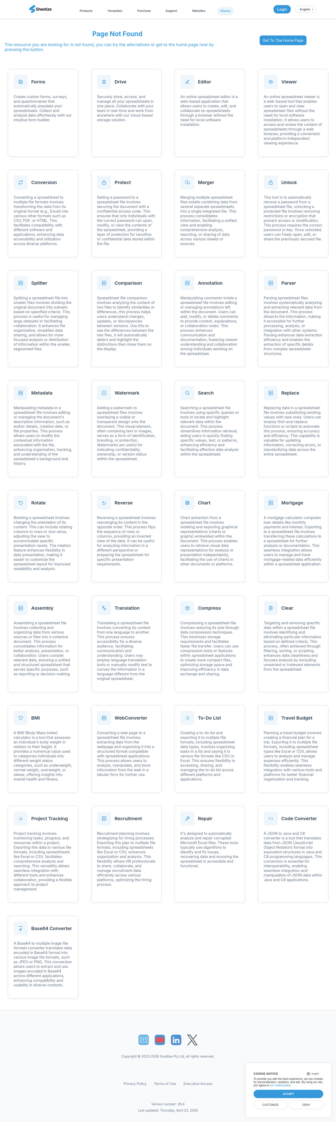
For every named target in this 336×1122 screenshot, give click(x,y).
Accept (288, 1094)
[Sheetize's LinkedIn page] (176, 1040)
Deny (306, 1104)
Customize (270, 1104)
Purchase (144, 11)
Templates (115, 11)
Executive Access (197, 1083)
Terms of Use (165, 1083)
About (224, 11)
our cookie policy (280, 1085)
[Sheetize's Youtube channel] (160, 1040)
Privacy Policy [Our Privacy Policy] (135, 1083)
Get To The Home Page (283, 40)
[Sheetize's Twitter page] (192, 1040)
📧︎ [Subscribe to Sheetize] (143, 1040)
